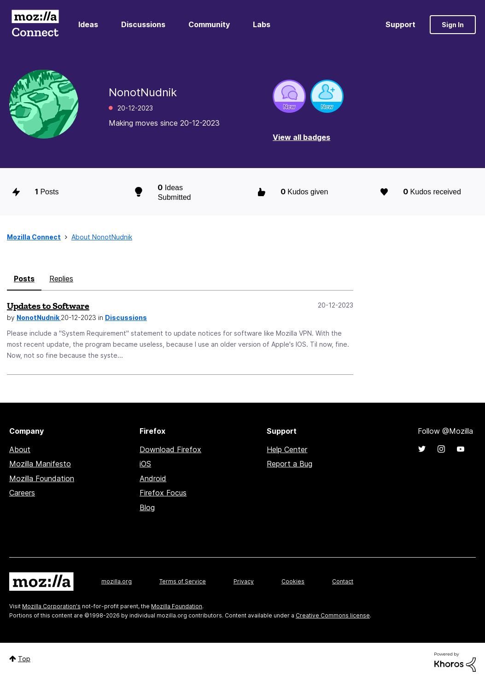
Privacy (244, 581)
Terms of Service (182, 581)
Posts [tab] (24, 278)
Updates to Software (48, 305)
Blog (147, 507)
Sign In (453, 25)
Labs (261, 24)
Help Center (287, 449)
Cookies (292, 581)
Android (153, 478)
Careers (22, 492)
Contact (342, 581)
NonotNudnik (39, 317)
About (19, 449)
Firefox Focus (163, 492)
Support (400, 24)
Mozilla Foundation (41, 478)
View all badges (301, 137)
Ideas (88, 24)
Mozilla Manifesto (40, 463)
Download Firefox (170, 449)
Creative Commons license (333, 615)
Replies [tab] (61, 278)
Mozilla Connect (35, 25)
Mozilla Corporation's (51, 606)
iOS (145, 463)
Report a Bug (289, 463)
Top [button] (24, 659)
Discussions (143, 24)
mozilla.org (116, 581)
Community (209, 24)
